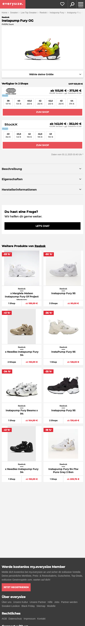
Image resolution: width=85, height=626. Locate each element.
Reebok (43, 12)
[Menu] (80, 4)
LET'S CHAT (42, 226)
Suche (72, 4)
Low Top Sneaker (29, 12)
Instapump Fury (57, 12)
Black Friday (28, 606)
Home (4, 12)
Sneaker (14, 12)
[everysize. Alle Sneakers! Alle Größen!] (12, 4)
